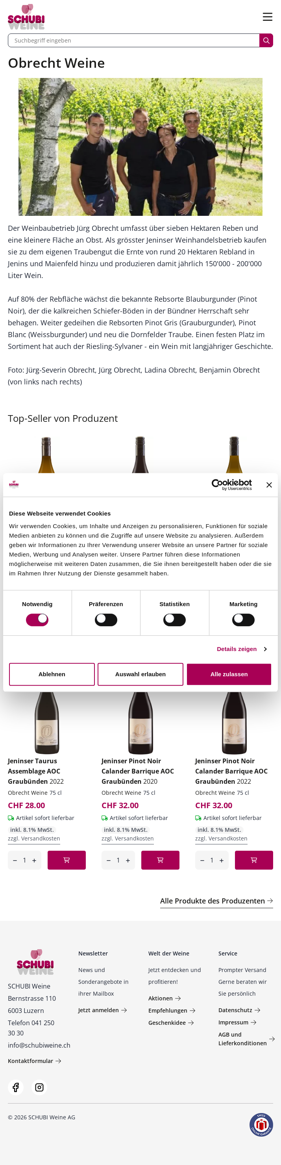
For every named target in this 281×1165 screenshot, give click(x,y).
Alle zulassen (229, 674)
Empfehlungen (172, 1010)
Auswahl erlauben (140, 674)
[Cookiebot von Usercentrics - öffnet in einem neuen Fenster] (217, 485)
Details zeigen (237, 649)
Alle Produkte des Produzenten (216, 900)
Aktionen (164, 998)
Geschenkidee (171, 1022)
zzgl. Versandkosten (34, 838)
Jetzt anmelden (102, 1010)
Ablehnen (52, 674)
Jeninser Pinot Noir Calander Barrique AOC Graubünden (138, 771)
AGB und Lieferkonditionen (246, 1039)
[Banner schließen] (269, 485)
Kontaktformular (34, 1061)
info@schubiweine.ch (39, 1045)
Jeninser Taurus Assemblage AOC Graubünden (36, 771)
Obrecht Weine (28, 792)
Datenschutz (239, 1010)
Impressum (237, 1022)
